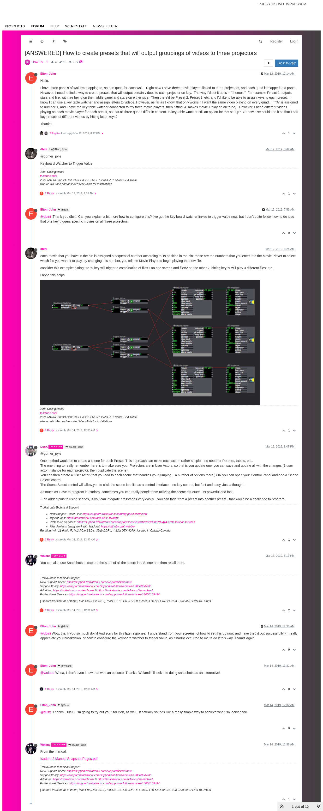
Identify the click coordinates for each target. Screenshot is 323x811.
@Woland (65, 666)
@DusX (63, 705)
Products (15, 26)
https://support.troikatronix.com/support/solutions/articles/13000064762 (105, 586)
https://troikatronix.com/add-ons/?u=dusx (92, 518)
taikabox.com (48, 176)
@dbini (63, 209)
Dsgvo (278, 4)
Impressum (296, 4)
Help (54, 26)
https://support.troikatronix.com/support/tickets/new (115, 514)
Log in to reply (287, 63)
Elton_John (48, 73)
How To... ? (39, 62)
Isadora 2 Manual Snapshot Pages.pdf (68, 759)
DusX (44, 446)
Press (264, 4)
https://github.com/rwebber (118, 526)
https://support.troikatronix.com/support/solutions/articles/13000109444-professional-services (136, 522)
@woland (47, 673)
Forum (37, 26)
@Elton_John (58, 149)
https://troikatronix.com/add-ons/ (73, 590)
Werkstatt (76, 26)
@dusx (45, 712)
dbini (43, 149)
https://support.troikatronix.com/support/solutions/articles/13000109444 (114, 594)
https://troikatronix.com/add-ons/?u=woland (124, 590)
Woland (45, 556)
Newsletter (105, 26)
